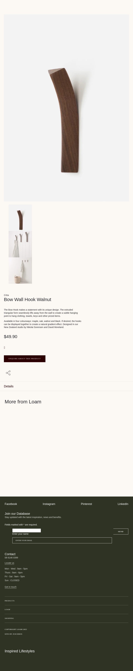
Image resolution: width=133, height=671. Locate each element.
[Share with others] (8, 373)
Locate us (9, 563)
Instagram (49, 504)
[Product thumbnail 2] (66, 270)
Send (120, 531)
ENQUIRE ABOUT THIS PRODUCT (25, 359)
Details (8, 386)
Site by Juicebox (13, 634)
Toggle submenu (125, 601)
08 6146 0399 (11, 557)
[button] (5, 347)
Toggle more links (126, 634)
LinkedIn (123, 504)
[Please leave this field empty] (26, 531)
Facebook (11, 504)
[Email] (62, 540)
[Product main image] (66, 217)
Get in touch (11, 587)
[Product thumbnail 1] (66, 244)
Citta (6, 295)
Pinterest (86, 504)
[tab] (66, 386)
